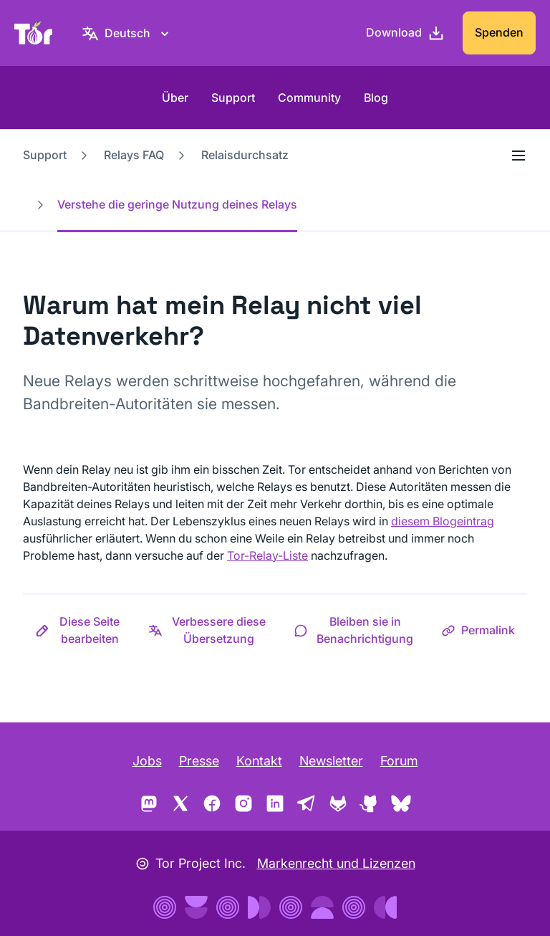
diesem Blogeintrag (442, 521)
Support (233, 97)
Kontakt (259, 760)
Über (175, 97)
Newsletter (331, 760)
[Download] (405, 32)
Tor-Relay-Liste (267, 555)
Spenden (499, 32)
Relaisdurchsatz (245, 155)
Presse (199, 760)
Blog (376, 97)
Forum (399, 760)
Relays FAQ (134, 155)
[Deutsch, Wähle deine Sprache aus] (127, 32)
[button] (79, 630)
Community (309, 97)
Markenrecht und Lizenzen (336, 863)
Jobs (147, 760)
